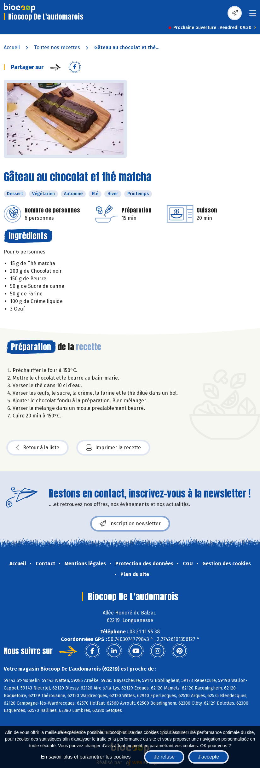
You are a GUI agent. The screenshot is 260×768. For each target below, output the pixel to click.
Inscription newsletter (130, 524)
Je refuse (164, 756)
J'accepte (208, 756)
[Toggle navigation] (252, 15)
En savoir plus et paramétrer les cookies (86, 756)
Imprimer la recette (113, 448)
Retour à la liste (37, 448)
